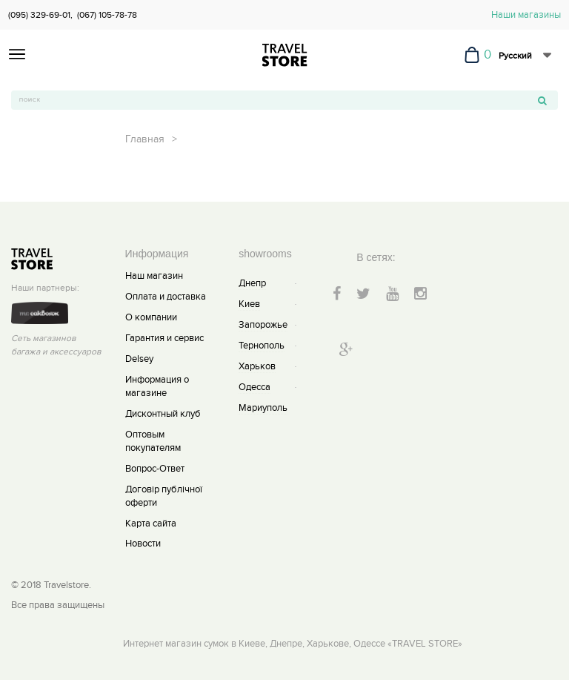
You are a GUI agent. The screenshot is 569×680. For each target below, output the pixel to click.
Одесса (254, 387)
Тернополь (261, 345)
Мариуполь (263, 408)
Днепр (252, 283)
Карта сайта (150, 523)
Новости (143, 543)
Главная (144, 139)
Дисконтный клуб (163, 414)
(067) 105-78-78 (107, 15)
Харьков (257, 366)
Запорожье (263, 325)
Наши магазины (526, 15)
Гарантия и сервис (164, 338)
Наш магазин (154, 276)
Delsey (139, 359)
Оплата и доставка (165, 297)
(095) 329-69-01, (40, 15)
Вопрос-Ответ (154, 469)
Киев (249, 304)
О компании (151, 317)
